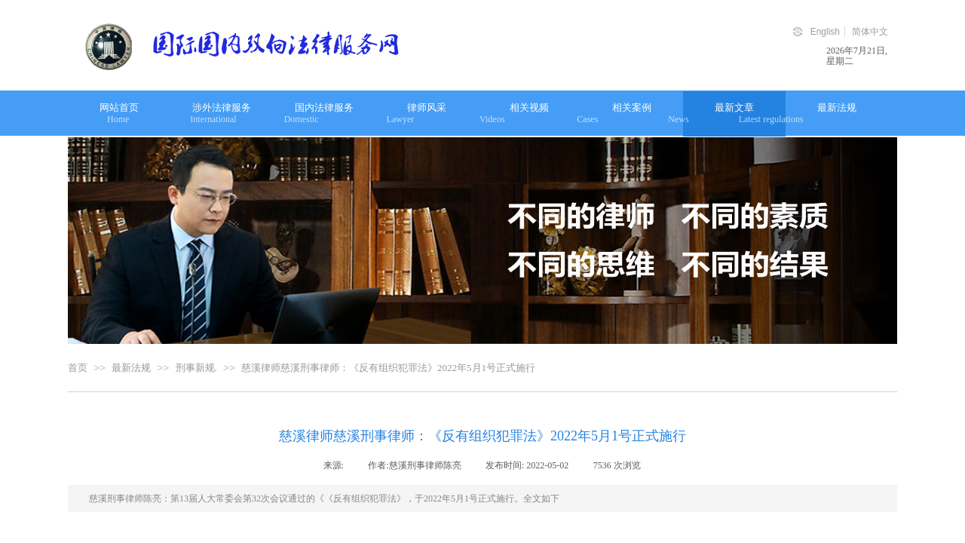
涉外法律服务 (221, 107)
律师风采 (426, 107)
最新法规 (836, 107)
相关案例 (631, 107)
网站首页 (119, 107)
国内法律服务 (324, 107)
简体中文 (870, 31)
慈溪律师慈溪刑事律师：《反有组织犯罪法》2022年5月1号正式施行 (388, 367)
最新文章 (734, 107)
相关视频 (529, 107)
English (825, 31)
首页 (77, 367)
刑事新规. (196, 367)
